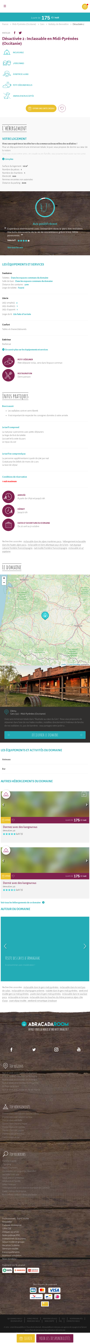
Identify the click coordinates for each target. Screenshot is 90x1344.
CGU (63, 1318)
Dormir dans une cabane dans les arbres (20, 1113)
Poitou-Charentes (10, 1168)
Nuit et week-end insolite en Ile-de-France (21, 1090)
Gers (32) (14, 713)
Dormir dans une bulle (12, 1120)
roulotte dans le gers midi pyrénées (61, 991)
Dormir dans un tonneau (13, 1134)
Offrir (28, 1338)
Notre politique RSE (11, 1235)
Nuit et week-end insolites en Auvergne (19, 1080)
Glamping (6, 1164)
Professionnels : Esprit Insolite (15, 1218)
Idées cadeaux (9, 1184)
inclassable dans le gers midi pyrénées (41, 987)
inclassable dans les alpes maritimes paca (42, 541)
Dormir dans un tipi (10, 1137)
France (5, 24)
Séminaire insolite (10, 1248)
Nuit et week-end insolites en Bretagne (19, 1076)
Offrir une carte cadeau (43, 109)
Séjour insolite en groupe (13, 1242)
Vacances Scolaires (11, 1245)
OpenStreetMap (74, 664)
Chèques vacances (10, 1232)
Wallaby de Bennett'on (58, 24)
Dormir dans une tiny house (14, 1123)
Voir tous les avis (15, 247)
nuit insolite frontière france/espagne (50, 548)
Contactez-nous (73, 1321)
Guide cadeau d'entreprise (14, 1191)
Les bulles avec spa (10, 1174)
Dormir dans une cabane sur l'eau (17, 1117)
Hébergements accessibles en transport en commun (26, 1188)
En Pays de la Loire (10, 1086)
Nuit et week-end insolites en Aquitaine (19, 1073)
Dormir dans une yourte (13, 1130)
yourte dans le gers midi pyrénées (45, 994)
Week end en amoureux (13, 1178)
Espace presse (32, 1318)
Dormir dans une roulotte (13, 1127)
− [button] (4, 583)
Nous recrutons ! (9, 1259)
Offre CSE (6, 1228)
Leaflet (63, 664)
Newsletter (7, 1222)
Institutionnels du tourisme (14, 1238)
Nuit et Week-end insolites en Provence (20, 1083)
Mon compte (49, 1321)
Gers (42, 24)
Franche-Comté (9, 1161)
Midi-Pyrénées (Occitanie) (24, 24)
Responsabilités (76, 1318)
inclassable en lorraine (18, 997)
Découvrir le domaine (45, 734)
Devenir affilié (16, 1321)
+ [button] (4, 578)
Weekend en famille (11, 1181)
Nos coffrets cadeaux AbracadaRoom (19, 1194)
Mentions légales (50, 1318)
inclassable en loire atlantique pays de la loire (48, 545)
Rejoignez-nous (33, 1321)
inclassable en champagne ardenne (28, 991)
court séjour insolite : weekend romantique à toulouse (33, 1001)
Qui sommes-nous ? (14, 1318)
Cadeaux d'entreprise (12, 1225)
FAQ (60, 1321)
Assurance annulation (12, 1255)
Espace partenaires (11, 1252)
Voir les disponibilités (54, 1338)
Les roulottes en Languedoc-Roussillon (19, 1171)
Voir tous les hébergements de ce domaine (21, 902)
